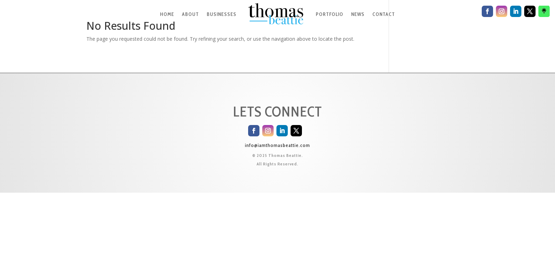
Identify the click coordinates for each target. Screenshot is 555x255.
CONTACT (383, 14)
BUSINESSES (221, 14)
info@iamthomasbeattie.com (277, 145)
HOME (167, 14)
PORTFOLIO (329, 14)
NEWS (358, 14)
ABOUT (190, 14)
